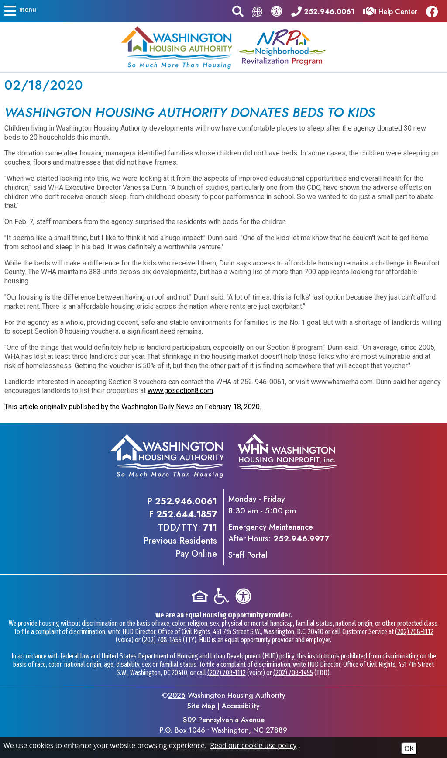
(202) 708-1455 (162, 640)
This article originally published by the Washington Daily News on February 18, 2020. (133, 407)
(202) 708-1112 (414, 631)
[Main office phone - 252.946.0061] (322, 11)
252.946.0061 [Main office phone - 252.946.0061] (186, 501)
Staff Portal (247, 555)
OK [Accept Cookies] (409, 748)
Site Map (201, 706)
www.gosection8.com (180, 390)
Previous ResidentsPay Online (180, 547)
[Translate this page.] (257, 11)
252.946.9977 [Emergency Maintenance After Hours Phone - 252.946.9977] (301, 538)
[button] (20, 10)
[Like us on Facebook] (434, 11)
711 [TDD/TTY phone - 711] (210, 527)
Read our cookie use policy (253, 745)
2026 (177, 695)
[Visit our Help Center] (390, 11)
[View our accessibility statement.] (276, 11)
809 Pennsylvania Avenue (224, 720)
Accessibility (241, 706)
